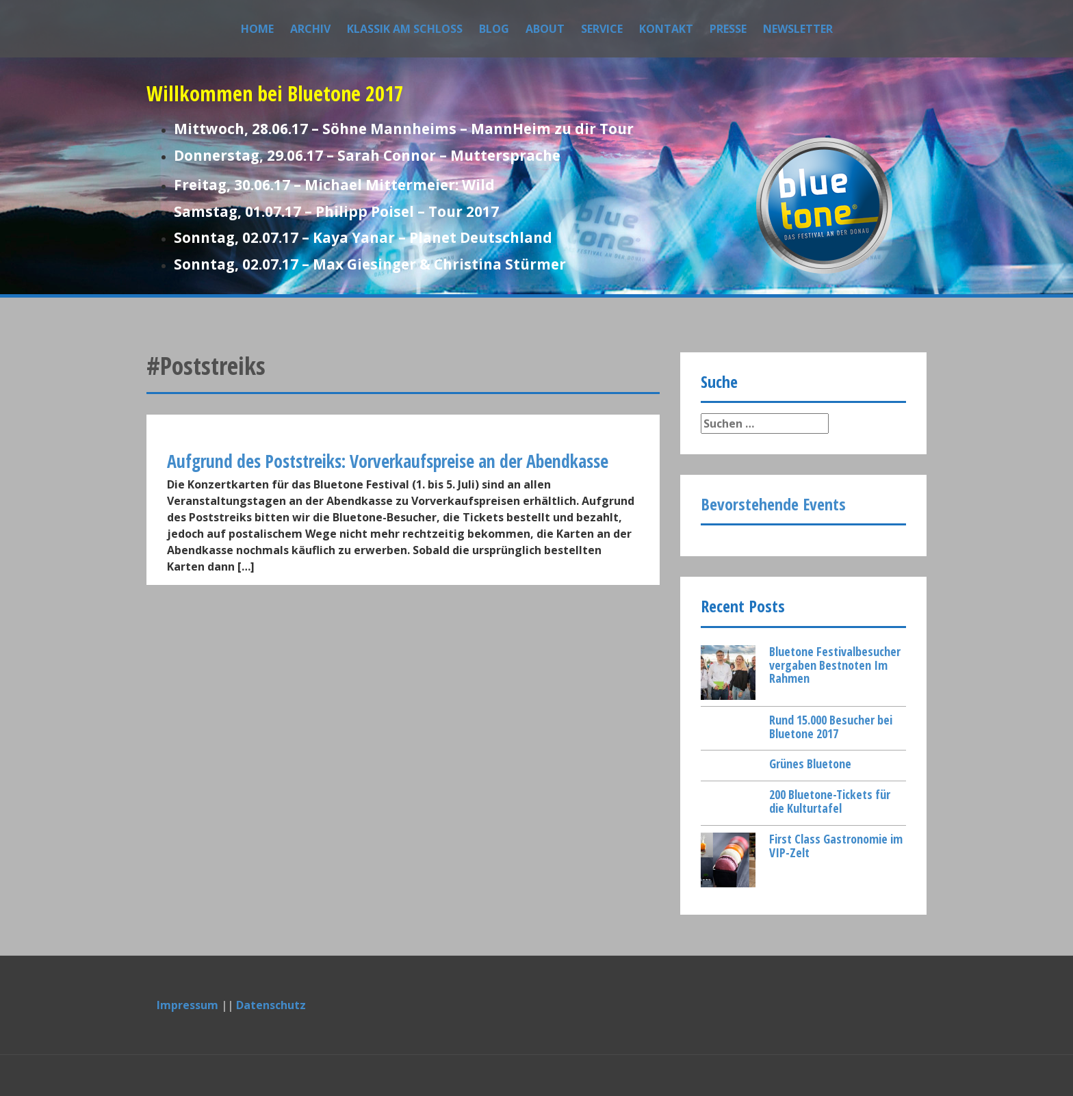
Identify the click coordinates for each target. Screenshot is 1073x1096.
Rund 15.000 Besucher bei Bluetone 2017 (830, 727)
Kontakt (666, 28)
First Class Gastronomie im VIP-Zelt (836, 846)
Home (257, 28)
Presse (728, 28)
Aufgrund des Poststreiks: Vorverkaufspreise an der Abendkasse (387, 461)
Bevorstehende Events (773, 504)
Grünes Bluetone (810, 763)
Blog (494, 28)
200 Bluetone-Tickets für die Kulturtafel (829, 801)
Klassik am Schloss (405, 28)
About (545, 28)
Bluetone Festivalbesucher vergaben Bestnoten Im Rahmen (835, 665)
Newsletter (798, 28)
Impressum (187, 1005)
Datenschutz (271, 1005)
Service (602, 28)
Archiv (310, 28)
